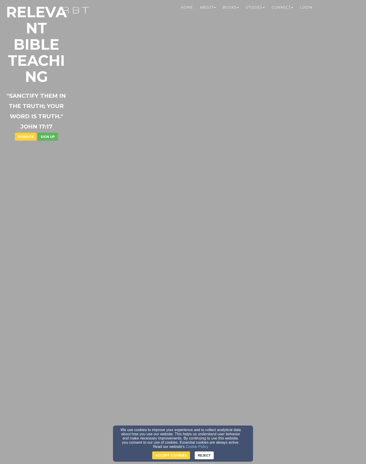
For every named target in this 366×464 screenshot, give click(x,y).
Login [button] (306, 13)
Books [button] (231, 13)
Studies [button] (255, 13)
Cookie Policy (197, 447)
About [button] (208, 13)
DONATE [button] (172, 103)
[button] (194, 103)
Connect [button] (282, 13)
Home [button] (187, 13)
